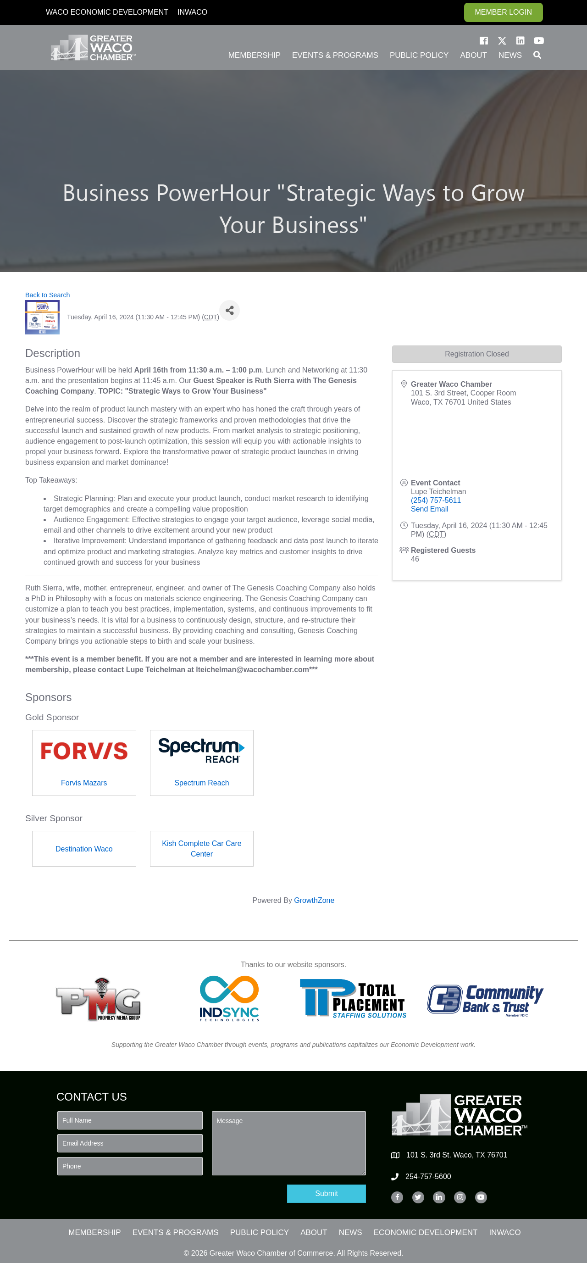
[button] (484, 41)
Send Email (430, 509)
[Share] (229, 310)
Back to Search (47, 295)
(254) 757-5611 (436, 500)
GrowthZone (314, 900)
